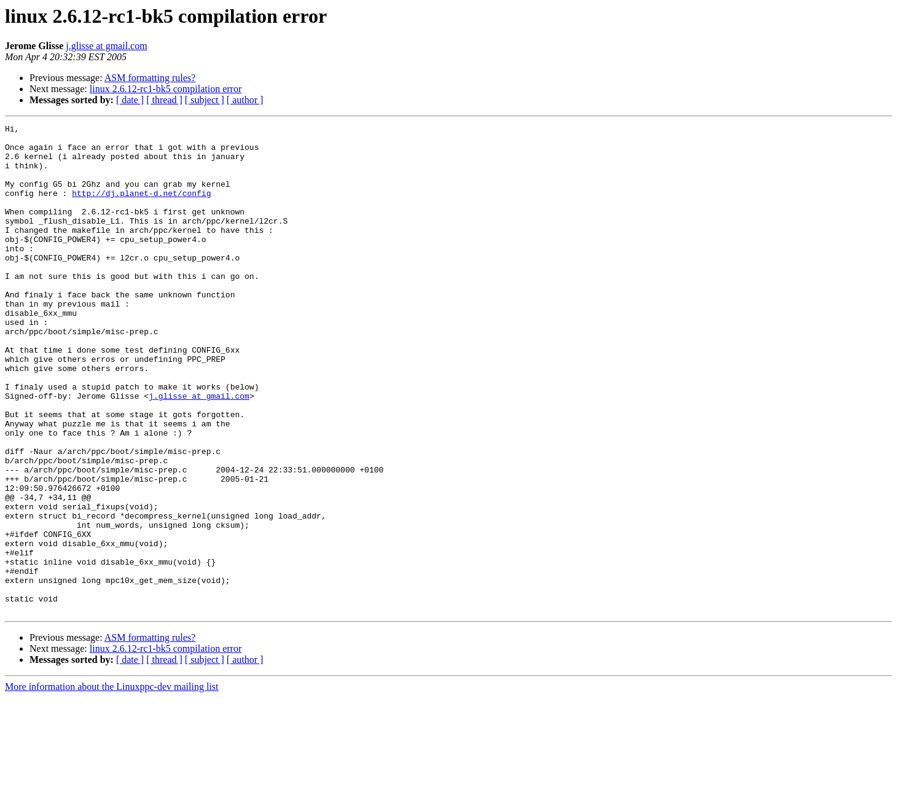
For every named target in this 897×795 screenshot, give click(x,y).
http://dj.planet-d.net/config (141, 207)
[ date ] (130, 100)
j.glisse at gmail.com (106, 46)
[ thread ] (164, 100)
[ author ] (245, 100)
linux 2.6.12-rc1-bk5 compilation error (166, 89)
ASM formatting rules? (149, 77)
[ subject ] (204, 100)
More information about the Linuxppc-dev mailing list (111, 784)
